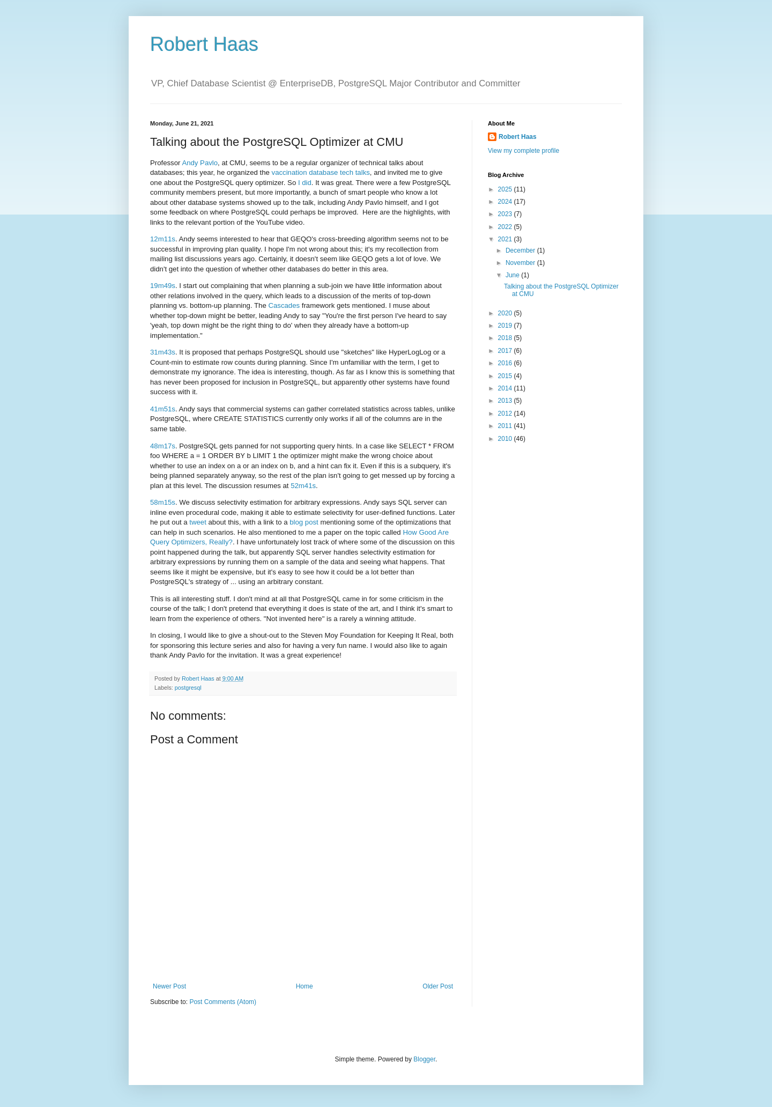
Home (304, 986)
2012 (506, 413)
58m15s (162, 502)
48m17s (162, 446)
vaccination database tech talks (321, 172)
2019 (506, 325)
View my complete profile (523, 150)
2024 (506, 201)
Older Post (437, 986)
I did (304, 183)
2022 (506, 227)
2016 (506, 363)
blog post (304, 522)
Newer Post (169, 986)
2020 (506, 313)
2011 (506, 426)
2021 (506, 239)
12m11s (162, 239)
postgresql (188, 687)
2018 (506, 338)
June (513, 275)
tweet (197, 522)
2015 (506, 376)
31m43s (162, 352)
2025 (506, 189)
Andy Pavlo (200, 163)
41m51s (162, 409)
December (521, 250)
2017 (506, 351)
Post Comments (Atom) (222, 1002)
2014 (506, 388)
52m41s (303, 486)
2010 (506, 438)
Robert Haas (204, 44)
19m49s (162, 286)
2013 (506, 400)
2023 (506, 214)
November (521, 263)
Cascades (284, 305)
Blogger (424, 1059)
